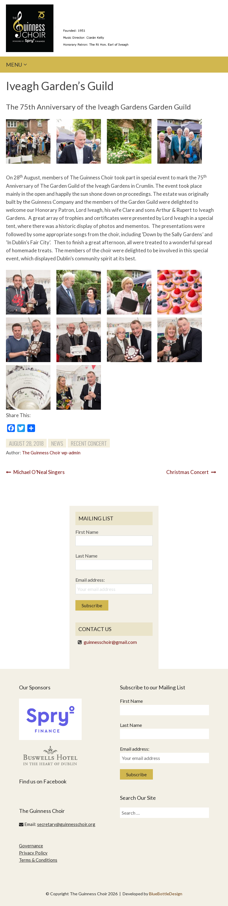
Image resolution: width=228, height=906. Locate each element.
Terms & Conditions (38, 860)
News (57, 443)
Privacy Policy (33, 852)
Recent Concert (89, 443)
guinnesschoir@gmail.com (110, 642)
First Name (86, 532)
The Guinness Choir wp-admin (51, 452)
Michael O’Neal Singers (35, 472)
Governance (31, 845)
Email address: (90, 580)
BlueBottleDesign (165, 893)
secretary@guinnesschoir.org (66, 824)
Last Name (86, 555)
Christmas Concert (191, 472)
